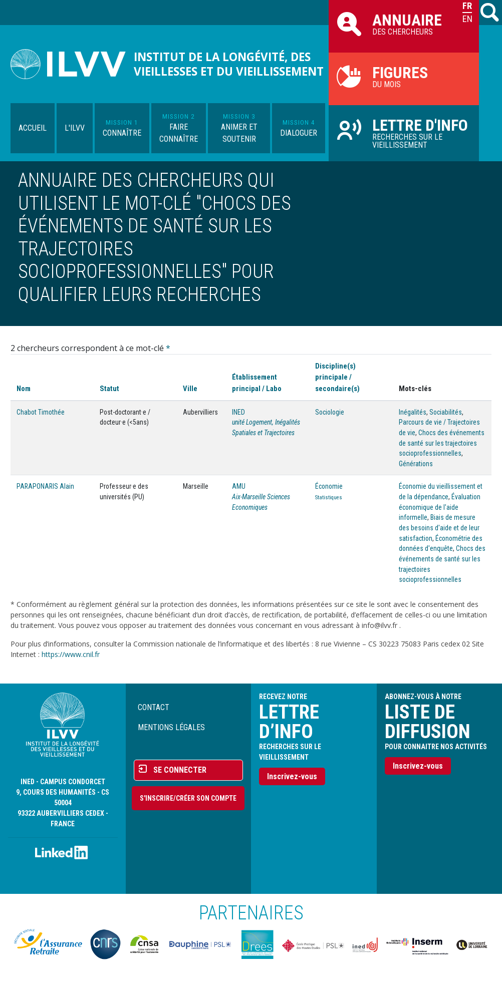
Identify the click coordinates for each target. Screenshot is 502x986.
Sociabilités (445, 412)
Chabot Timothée (41, 412)
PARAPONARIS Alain (45, 486)
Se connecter (179, 770)
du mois (404, 76)
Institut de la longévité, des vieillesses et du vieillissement (229, 64)
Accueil (33, 128)
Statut (109, 388)
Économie (329, 486)
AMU (238, 486)
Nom (24, 388)
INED (238, 412)
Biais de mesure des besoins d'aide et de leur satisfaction (439, 527)
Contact (153, 707)
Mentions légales (171, 727)
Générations (416, 464)
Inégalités (412, 412)
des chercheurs (404, 24)
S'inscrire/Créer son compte (188, 798)
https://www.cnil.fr (71, 654)
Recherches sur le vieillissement (404, 133)
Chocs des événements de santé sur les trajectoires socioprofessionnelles (441, 443)
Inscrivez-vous (292, 776)
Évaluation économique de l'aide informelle (439, 507)
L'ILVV (75, 128)
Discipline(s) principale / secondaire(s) (337, 377)
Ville (190, 388)
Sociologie (329, 412)
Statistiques (328, 497)
